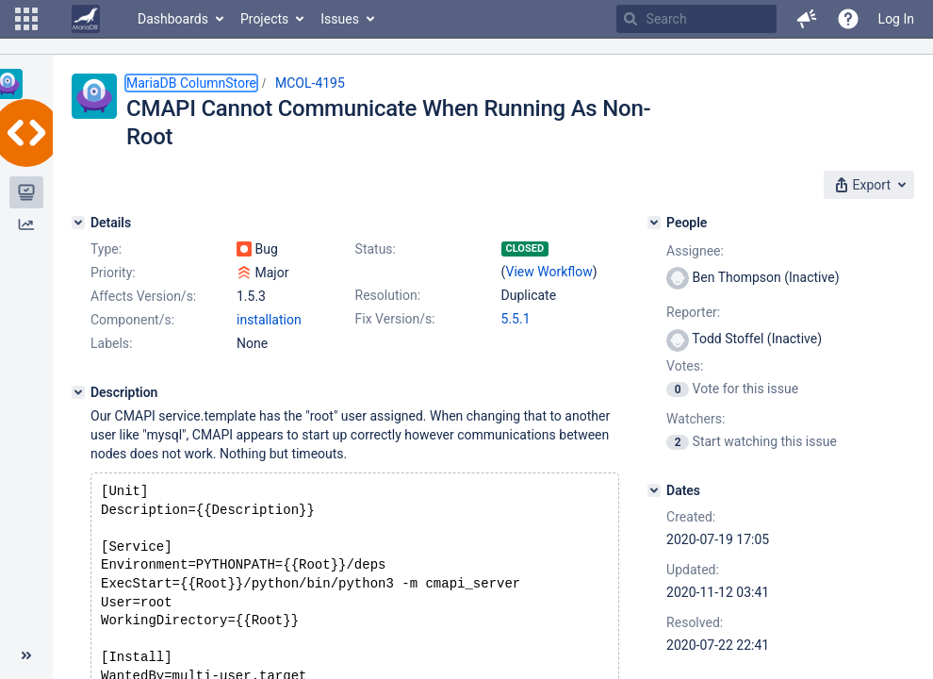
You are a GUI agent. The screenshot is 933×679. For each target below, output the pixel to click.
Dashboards (173, 18)
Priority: (113, 272)
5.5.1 (516, 318)
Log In (896, 18)
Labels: (111, 343)
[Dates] (654, 490)
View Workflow (549, 271)
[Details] (78, 222)
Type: (106, 249)
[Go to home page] (85, 19)
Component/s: (132, 319)
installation (269, 319)
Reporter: (693, 312)
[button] (26, 19)
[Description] (78, 392)
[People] (654, 222)
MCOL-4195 (310, 83)
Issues (339, 18)
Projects (264, 18)
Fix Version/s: (395, 318)
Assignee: (695, 250)
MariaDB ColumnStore (191, 83)
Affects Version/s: (143, 296)
